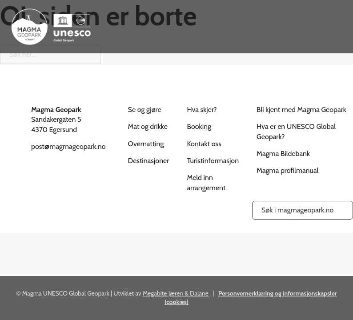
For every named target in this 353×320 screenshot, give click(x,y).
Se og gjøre (144, 109)
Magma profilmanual (287, 170)
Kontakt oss (204, 144)
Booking (199, 126)
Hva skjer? (202, 109)
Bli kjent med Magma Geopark (301, 109)
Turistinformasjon (213, 160)
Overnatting (146, 144)
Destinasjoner (148, 160)
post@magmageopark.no (68, 146)
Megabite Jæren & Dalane (176, 293)
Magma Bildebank (283, 153)
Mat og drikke (148, 126)
